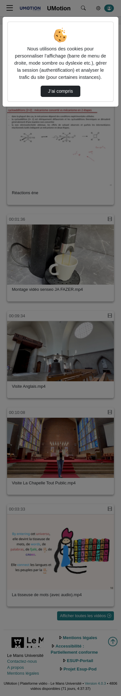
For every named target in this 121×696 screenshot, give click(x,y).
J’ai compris (60, 91)
